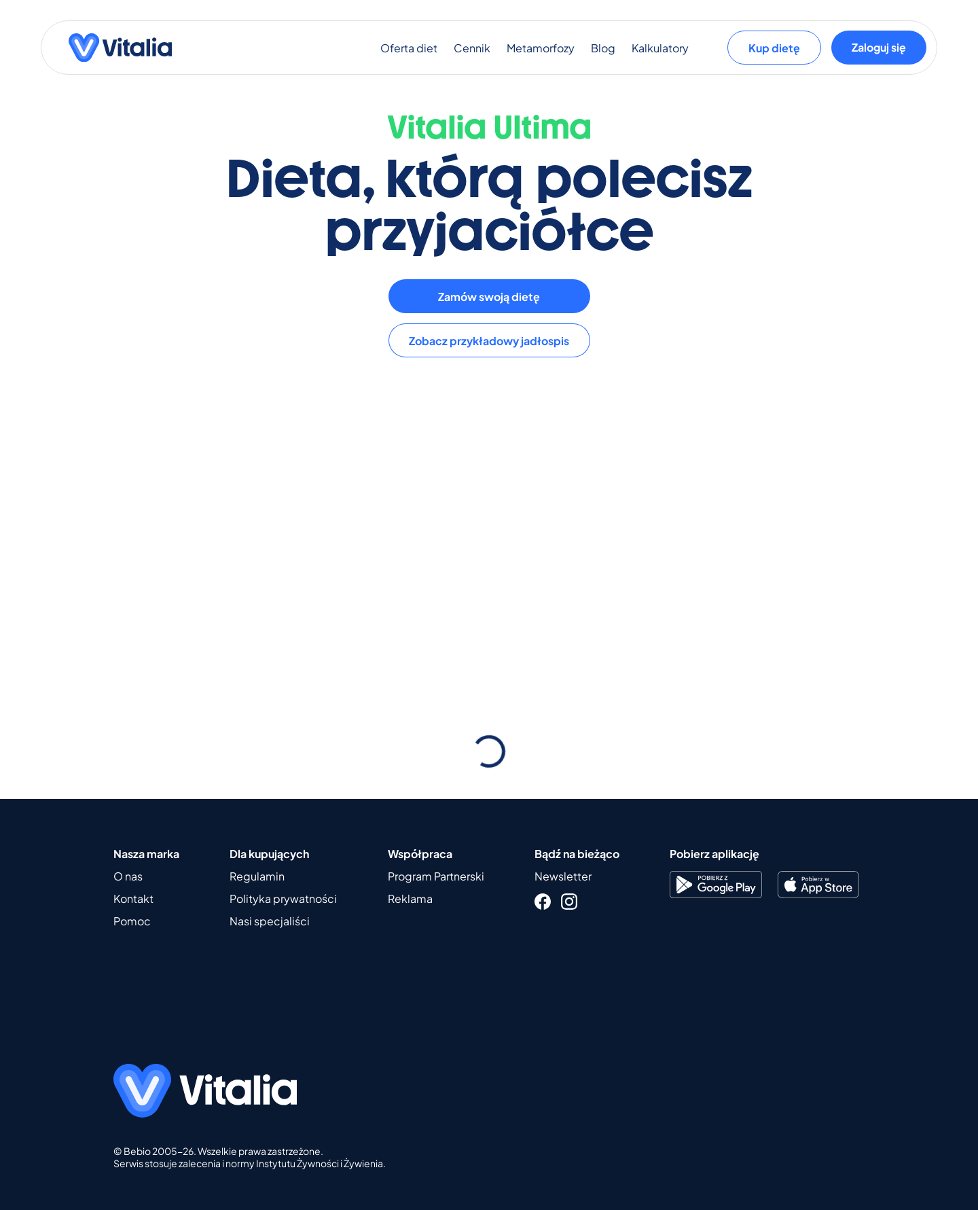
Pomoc (132, 921)
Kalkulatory (660, 48)
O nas (128, 876)
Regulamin (257, 876)
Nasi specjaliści (270, 921)
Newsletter (563, 876)
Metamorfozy (541, 48)
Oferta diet (408, 48)
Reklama (410, 898)
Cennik (472, 48)
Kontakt (133, 898)
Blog (603, 48)
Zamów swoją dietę (489, 296)
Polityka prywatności (283, 898)
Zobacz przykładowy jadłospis (489, 341)
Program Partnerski (436, 876)
